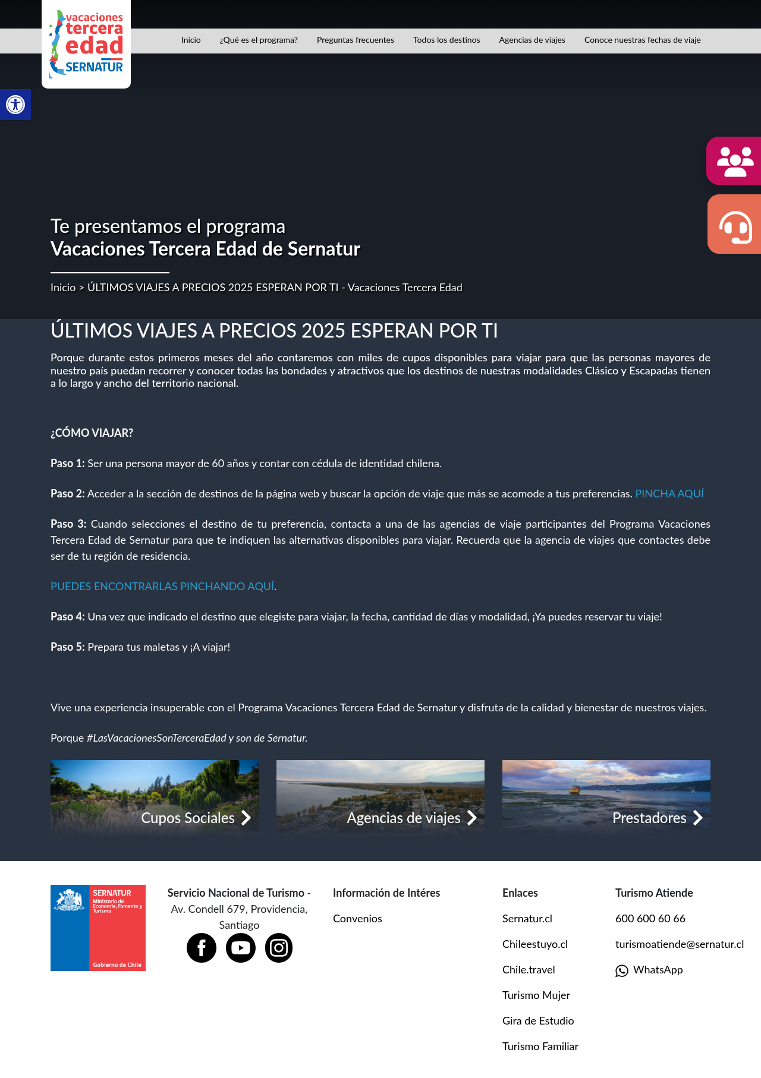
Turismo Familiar (540, 1045)
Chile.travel (528, 969)
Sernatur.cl (527, 918)
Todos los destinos (446, 39)
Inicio (191, 39)
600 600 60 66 (650, 918)
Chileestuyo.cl (535, 943)
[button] (15, 104)
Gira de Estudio (538, 1020)
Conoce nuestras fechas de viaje (642, 39)
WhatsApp (649, 970)
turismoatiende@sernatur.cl (679, 943)
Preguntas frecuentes (355, 39)
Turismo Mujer (536, 994)
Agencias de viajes (532, 39)
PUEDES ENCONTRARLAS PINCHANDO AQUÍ (162, 585)
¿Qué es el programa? (259, 39)
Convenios (357, 918)
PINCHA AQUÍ (670, 493)
